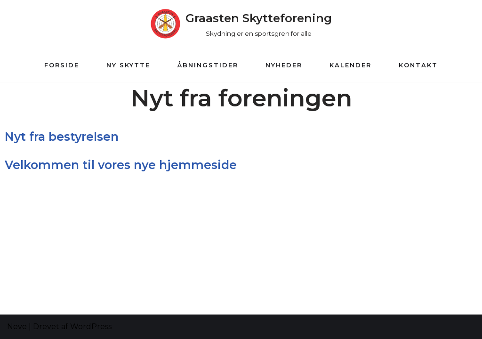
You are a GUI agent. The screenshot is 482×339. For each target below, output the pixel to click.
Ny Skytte (128, 65)
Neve (17, 326)
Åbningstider (207, 65)
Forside (61, 65)
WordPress (91, 326)
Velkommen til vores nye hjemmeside (121, 165)
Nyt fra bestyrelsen (62, 136)
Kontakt (418, 65)
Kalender (350, 65)
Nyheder (283, 65)
